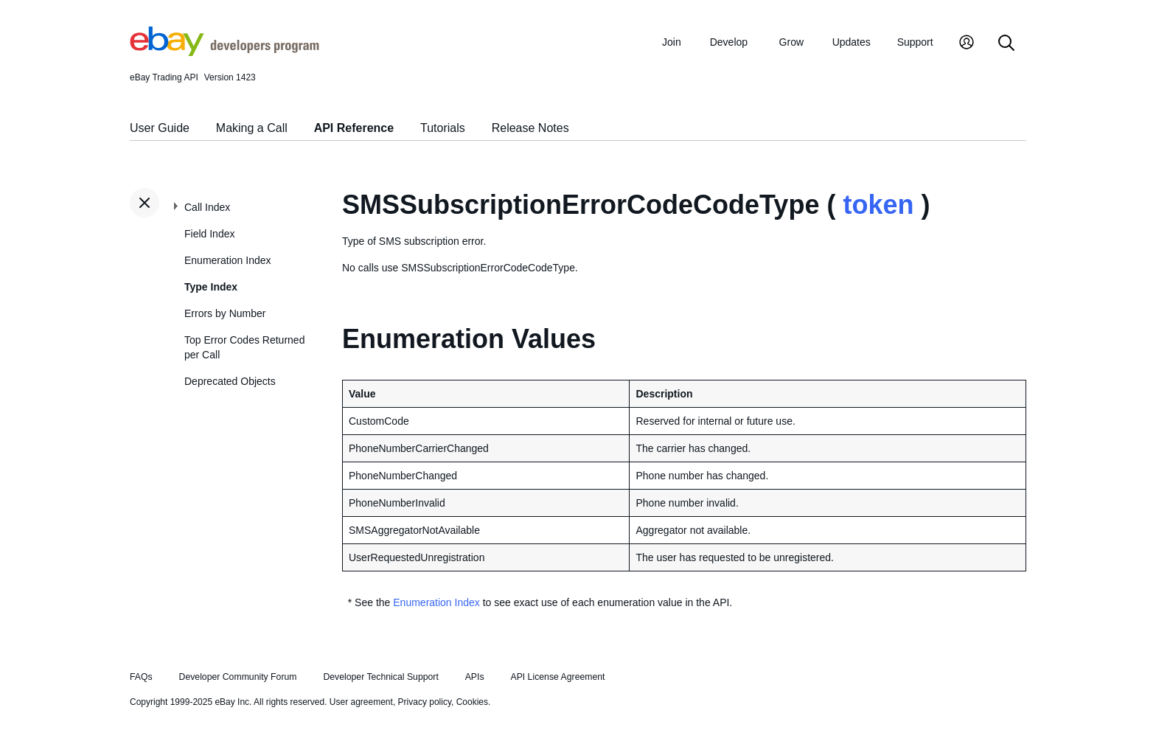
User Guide (159, 128)
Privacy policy (424, 702)
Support (915, 42)
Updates (851, 42)
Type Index (210, 287)
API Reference (354, 128)
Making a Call (252, 128)
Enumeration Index (227, 260)
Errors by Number (224, 313)
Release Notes (530, 128)
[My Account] (967, 44)
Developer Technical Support (380, 677)
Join (671, 42)
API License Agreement (557, 677)
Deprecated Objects (230, 381)
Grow (791, 42)
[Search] (1006, 44)
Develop (729, 42)
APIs (474, 677)
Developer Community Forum (238, 677)
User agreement (361, 702)
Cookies (472, 702)
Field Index (209, 234)
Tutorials (442, 128)
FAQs (141, 677)
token (878, 205)
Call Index (207, 207)
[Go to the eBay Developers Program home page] (224, 52)
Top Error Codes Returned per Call (244, 347)
